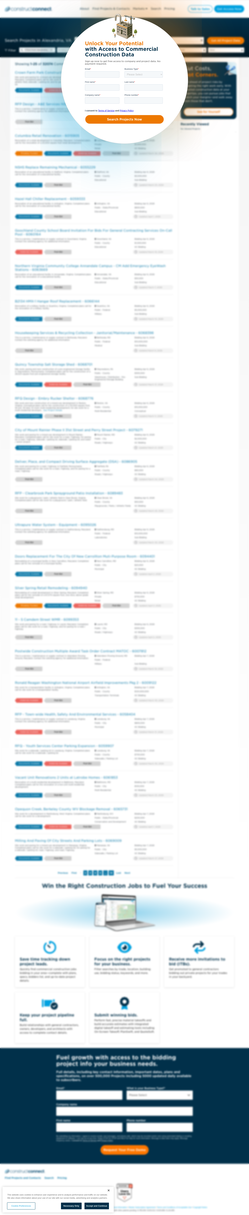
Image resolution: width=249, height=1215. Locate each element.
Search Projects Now (124, 119)
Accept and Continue (96, 1206)
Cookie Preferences (21, 1206)
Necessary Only (71, 1206)
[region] (58, 1199)
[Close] (108, 1190)
